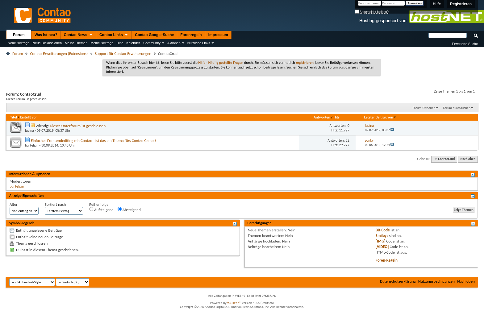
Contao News (78, 35)
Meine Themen (76, 43)
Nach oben (467, 159)
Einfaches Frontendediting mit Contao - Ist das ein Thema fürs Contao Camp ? (93, 140)
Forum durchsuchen (456, 108)
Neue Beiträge (18, 43)
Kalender (133, 43)
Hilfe (437, 4)
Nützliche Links (198, 43)
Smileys (382, 235)
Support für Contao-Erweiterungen (123, 53)
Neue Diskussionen (47, 43)
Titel (13, 117)
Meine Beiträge (101, 43)
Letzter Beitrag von (380, 117)
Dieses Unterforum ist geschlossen (78, 125)
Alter (14, 204)
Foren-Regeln (387, 260)
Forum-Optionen (423, 108)
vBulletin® (234, 303)
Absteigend (129, 209)
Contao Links (113, 35)
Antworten (322, 117)
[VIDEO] (382, 246)
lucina (29, 130)
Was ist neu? (46, 35)
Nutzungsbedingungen (436, 281)
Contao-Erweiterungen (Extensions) (59, 53)
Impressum (218, 35)
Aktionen (174, 43)
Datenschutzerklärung (398, 281)
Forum (18, 35)
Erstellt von (28, 117)
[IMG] (381, 241)
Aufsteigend (101, 209)
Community (152, 43)
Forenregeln (191, 35)
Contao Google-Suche (154, 35)
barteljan (32, 145)
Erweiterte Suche (465, 44)
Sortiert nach (55, 204)
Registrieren (461, 4)
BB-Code (383, 230)
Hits (336, 117)
